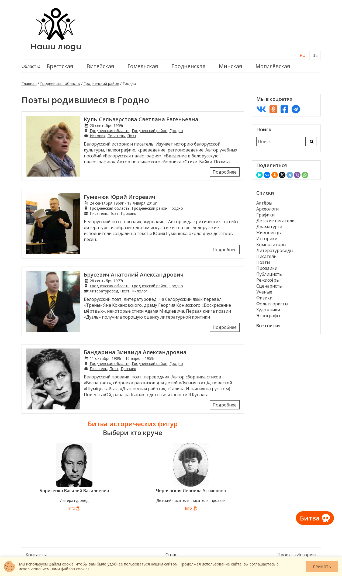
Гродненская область (60, 83)
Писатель (116, 135)
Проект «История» (297, 555)
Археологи (267, 209)
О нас (171, 555)
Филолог (139, 291)
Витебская (100, 66)
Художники (268, 310)
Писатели (266, 256)
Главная (29, 83)
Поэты (263, 262)
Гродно (176, 130)
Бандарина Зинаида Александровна (135, 352)
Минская (230, 66)
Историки (266, 239)
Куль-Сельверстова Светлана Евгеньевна (141, 119)
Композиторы (271, 244)
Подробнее (225, 172)
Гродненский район (101, 83)
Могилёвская (272, 66)
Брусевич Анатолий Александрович (134, 274)
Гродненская (188, 66)
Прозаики (266, 268)
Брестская (60, 66)
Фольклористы (272, 304)
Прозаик (128, 213)
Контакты (36, 555)
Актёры (264, 203)
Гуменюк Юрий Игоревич (119, 197)
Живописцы (268, 233)
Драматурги (269, 227)
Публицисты (269, 274)
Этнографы (268, 316)
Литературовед (104, 291)
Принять (322, 566)
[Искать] (311, 141)
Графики (265, 215)
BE (315, 55)
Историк (97, 135)
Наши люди (55, 46)
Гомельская (142, 66)
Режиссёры (267, 280)
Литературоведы (274, 250)
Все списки (268, 326)
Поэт (131, 135)
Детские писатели (275, 221)
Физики (264, 298)
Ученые (264, 292)
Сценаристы (269, 286)
